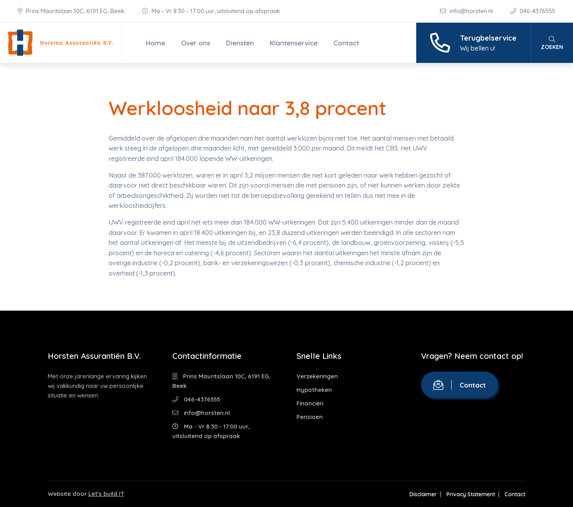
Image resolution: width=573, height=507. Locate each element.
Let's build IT (106, 493)
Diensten (240, 43)
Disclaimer (423, 494)
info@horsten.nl (467, 11)
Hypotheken (314, 389)
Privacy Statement (470, 494)
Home (155, 43)
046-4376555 (532, 11)
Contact (346, 43)
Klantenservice (294, 43)
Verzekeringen (317, 376)
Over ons (195, 43)
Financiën (310, 403)
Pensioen (309, 417)
